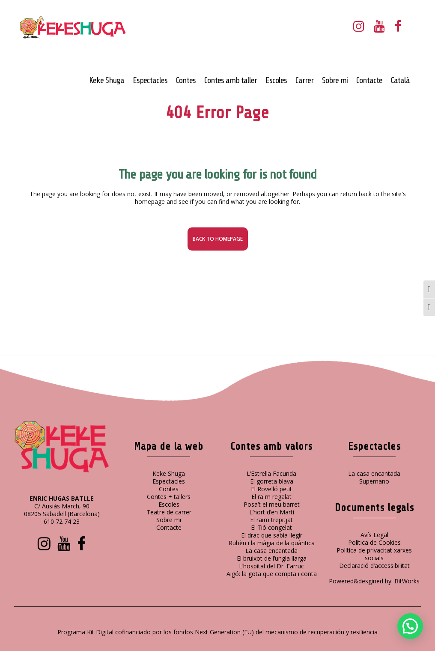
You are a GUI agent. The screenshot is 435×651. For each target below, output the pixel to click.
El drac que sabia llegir (271, 535)
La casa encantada (271, 550)
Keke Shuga (168, 473)
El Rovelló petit (271, 489)
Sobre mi (168, 520)
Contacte (169, 527)
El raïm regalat (271, 497)
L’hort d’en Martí (271, 512)
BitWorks (407, 581)
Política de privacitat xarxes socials (374, 554)
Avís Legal (374, 535)
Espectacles (168, 481)
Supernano (374, 481)
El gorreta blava (271, 481)
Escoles (168, 504)
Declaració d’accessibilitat (374, 565)
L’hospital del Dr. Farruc (271, 566)
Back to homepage (218, 238)
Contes (169, 489)
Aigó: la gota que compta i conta (271, 574)
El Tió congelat (271, 527)
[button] (410, 626)
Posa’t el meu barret (272, 504)
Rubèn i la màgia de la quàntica (272, 543)
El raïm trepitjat (271, 520)
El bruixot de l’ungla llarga (272, 558)
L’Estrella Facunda (271, 473)
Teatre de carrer (168, 512)
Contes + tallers (169, 497)
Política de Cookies (374, 542)
